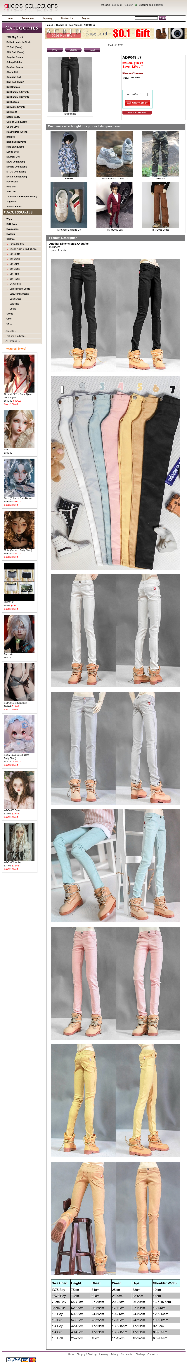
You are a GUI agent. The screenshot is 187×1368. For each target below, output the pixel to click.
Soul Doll (11, 191)
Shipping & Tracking (87, 1354)
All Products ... (13, 341)
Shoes (9, 313)
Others (12, 309)
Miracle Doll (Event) (16, 166)
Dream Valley (13, 117)
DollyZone (11, 112)
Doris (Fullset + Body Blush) (19, 497)
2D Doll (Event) (14, 47)
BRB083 (69, 178)
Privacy (114, 1354)
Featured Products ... (16, 336)
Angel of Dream (14, 57)
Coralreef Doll (13, 77)
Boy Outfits (14, 259)
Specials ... (11, 331)
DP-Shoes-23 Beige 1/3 (69, 230)
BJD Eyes (11, 224)
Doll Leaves (12, 102)
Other (9, 318)
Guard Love (12, 127)
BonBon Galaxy (14, 67)
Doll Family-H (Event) (17, 97)
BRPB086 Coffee (160, 230)
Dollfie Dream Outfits (19, 289)
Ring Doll (11, 186)
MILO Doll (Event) (15, 161)
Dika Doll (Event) (15, 82)
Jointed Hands (14, 206)
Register (128, 5)
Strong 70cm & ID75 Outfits (22, 249)
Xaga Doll (11, 201)
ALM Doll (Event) (15, 52)
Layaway (47, 18)
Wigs (9, 219)
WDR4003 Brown (19, 809)
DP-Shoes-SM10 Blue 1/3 (115, 178)
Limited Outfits (16, 244)
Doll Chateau (13, 87)
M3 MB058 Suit (114, 230)
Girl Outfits (14, 254)
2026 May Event (14, 37)
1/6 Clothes (14, 284)
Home (10, 18)
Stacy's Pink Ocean (18, 294)
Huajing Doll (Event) (16, 132)
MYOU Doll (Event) (16, 171)
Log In (115, 5)
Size (126, 78)
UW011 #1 (19, 601)
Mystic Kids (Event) (16, 176)
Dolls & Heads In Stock (18, 42)
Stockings (13, 304)
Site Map (140, 1354)
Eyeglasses (12, 229)
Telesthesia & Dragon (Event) (21, 196)
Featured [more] (16, 348)
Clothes (60, 25)
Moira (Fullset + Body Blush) (19, 549)
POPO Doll (12, 181)
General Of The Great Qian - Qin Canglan (19, 395)
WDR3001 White (19, 861)
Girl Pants (13, 274)
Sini (19, 448)
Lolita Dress (14, 299)
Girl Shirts (13, 264)
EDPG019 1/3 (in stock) (19, 701)
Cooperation (127, 1354)
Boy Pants (74, 25)
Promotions (28, 18)
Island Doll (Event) (16, 142)
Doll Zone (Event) (15, 107)
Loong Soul (12, 152)
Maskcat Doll (13, 157)
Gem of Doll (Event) (16, 122)
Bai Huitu (19, 653)
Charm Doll (12, 72)
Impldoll (10, 137)
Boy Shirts (14, 269)
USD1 (9, 323)
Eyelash (10, 234)
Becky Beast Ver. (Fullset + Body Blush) (19, 755)
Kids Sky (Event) (15, 147)
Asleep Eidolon (14, 62)
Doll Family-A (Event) (17, 92)
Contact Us (67, 18)
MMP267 (160, 178)
